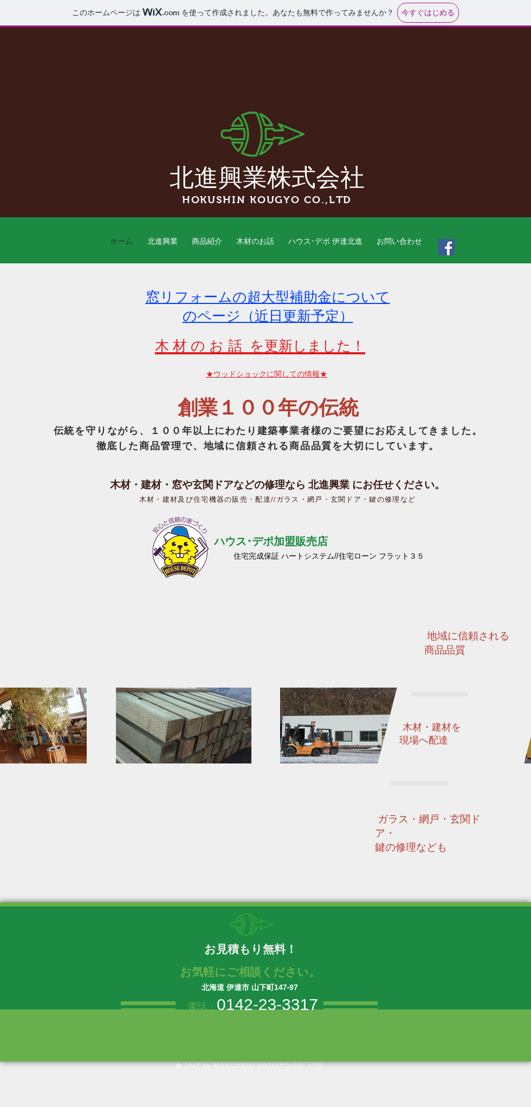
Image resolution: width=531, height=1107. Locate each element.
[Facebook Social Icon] (446, 247)
